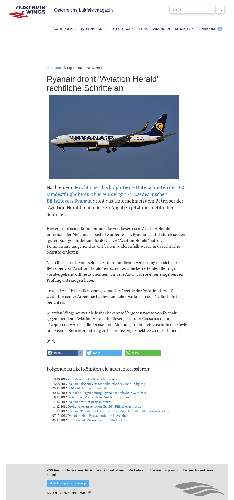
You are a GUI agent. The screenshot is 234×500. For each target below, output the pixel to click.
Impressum (172, 470)
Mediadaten (136, 470)
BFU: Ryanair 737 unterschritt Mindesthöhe (98, 420)
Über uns (154, 470)
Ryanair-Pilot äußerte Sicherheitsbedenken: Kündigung (106, 384)
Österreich (65, 29)
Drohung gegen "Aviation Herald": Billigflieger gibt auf (105, 406)
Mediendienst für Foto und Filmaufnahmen (95, 470)
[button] (65, 353)
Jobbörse (207, 29)
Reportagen (123, 29)
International (93, 29)
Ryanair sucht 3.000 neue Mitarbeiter (93, 379)
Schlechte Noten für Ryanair (87, 388)
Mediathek (184, 29)
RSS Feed (54, 470)
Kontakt (52, 475)
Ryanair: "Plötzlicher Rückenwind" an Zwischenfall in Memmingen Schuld (119, 411)
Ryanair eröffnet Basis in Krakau (90, 402)
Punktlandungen (154, 29)
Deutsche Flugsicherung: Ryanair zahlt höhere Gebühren (107, 392)
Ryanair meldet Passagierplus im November (97, 415)
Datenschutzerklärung (199, 470)
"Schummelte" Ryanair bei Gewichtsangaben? (98, 397)
